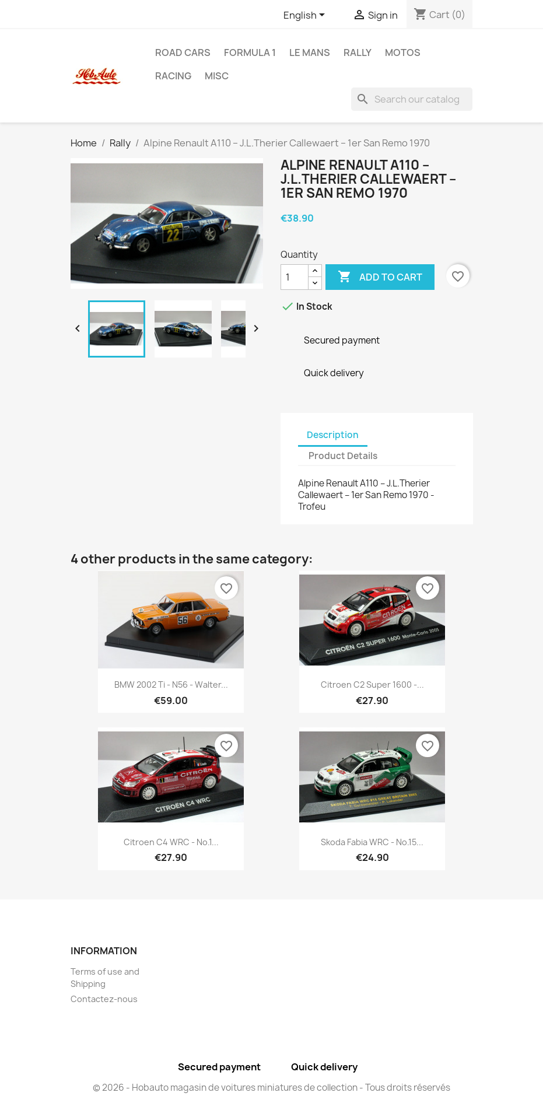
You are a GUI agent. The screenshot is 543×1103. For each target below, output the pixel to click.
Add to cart (380, 277)
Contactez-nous (104, 998)
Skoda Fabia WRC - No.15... (372, 842)
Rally (358, 52)
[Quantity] (295, 277)
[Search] (411, 99)
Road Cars (183, 52)
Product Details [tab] (343, 456)
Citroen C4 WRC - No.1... (171, 842)
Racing (173, 75)
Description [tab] (333, 435)
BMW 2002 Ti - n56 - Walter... (171, 684)
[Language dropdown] (306, 16)
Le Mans (309, 52)
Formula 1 (250, 52)
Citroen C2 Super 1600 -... (372, 684)
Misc (217, 75)
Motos (403, 52)
